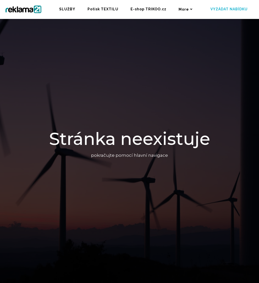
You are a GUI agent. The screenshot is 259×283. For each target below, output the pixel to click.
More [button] (185, 9)
